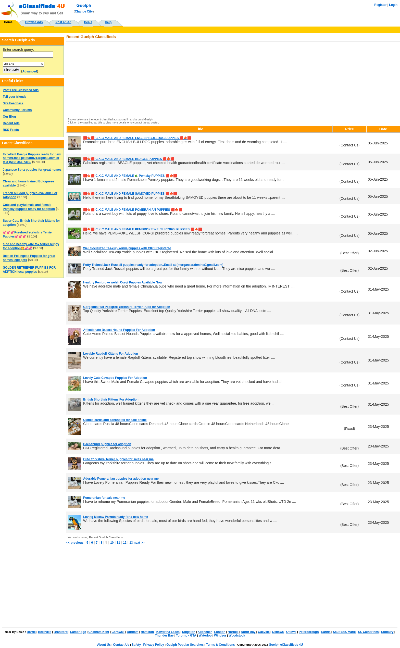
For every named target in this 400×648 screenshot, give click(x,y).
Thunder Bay (164, 635)
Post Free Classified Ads (21, 90)
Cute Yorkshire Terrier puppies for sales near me (118, 459)
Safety (136, 644)
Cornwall (117, 632)
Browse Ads (34, 22)
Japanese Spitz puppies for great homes (32, 169)
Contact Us (121, 644)
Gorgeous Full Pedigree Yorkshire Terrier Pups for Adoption (126, 307)
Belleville (44, 632)
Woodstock (237, 635)
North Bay (248, 632)
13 (131, 542)
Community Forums (17, 110)
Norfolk (233, 632)
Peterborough (309, 632)
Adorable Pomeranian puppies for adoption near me (121, 478)
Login (393, 5)
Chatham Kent (99, 632)
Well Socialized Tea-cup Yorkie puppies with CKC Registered (127, 248)
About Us (104, 644)
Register (380, 5)
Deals (88, 22)
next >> (139, 542)
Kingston (188, 632)
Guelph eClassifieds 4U (286, 644)
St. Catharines (368, 632)
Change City (84, 11)
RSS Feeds (11, 130)
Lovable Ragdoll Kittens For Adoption (110, 353)
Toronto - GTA (186, 635)
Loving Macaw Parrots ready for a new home (115, 517)
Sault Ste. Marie (344, 632)
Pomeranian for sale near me (104, 498)
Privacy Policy (153, 644)
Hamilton (147, 632)
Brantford (61, 632)
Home (8, 22)
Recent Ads (11, 123)
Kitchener (205, 632)
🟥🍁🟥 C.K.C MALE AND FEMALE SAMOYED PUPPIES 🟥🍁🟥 (130, 193)
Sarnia (326, 632)
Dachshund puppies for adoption (107, 444)
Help (108, 22)
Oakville (264, 632)
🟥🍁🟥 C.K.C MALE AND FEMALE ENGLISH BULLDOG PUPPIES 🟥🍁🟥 (137, 138)
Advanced (29, 71)
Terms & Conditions (220, 644)
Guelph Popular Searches (185, 644)
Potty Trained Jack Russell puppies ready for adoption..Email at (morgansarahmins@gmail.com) (153, 265)
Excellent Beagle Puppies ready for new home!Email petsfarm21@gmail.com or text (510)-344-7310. (32, 158)
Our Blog (9, 116)
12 (124, 542)
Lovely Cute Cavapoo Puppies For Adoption (115, 378)
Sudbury (387, 632)
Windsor (220, 635)
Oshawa (278, 632)
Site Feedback (13, 103)
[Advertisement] (221, 80)
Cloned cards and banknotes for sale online (115, 420)
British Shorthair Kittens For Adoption (111, 399)
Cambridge (78, 632)
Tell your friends (14, 96)
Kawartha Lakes (168, 632)
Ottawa (291, 632)
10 (112, 542)
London (219, 632)
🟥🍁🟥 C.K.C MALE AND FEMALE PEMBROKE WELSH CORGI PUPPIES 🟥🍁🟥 (142, 229)
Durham (132, 632)
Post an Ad (63, 22)
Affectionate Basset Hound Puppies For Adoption (119, 330)
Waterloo (205, 635)
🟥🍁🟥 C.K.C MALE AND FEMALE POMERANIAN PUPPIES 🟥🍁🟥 (132, 209)
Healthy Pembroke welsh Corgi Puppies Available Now (122, 282)
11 (118, 542)
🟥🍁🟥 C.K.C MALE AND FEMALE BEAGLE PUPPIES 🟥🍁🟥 (128, 159)
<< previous (74, 542)
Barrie (31, 632)
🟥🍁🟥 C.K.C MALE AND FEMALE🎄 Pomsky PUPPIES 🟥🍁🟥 (130, 176)
